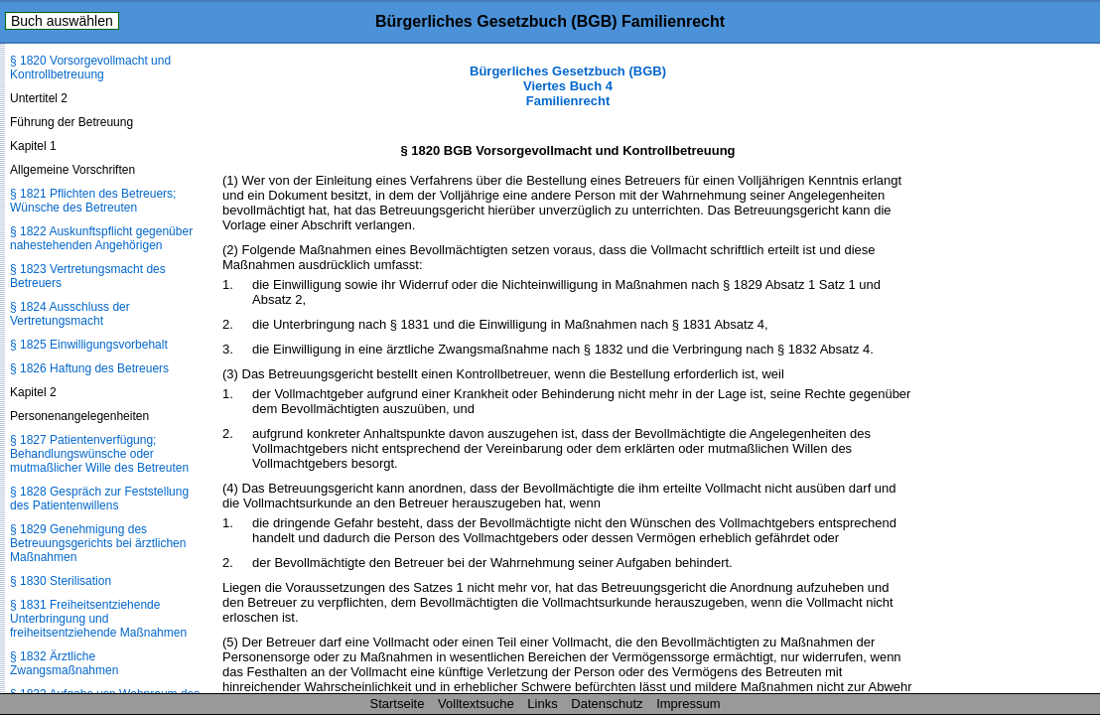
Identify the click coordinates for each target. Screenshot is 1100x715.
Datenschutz (606, 703)
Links (542, 703)
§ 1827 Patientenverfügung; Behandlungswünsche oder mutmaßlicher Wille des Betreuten (99, 454)
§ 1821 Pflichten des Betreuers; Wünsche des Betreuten (93, 200)
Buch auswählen (62, 21)
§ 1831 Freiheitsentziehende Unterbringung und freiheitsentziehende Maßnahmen (98, 619)
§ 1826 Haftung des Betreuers (89, 368)
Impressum (688, 703)
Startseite (397, 703)
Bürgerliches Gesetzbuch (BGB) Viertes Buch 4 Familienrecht (568, 86)
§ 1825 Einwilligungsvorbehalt (89, 345)
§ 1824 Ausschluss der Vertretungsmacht (70, 314)
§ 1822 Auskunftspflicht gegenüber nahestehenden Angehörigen (101, 238)
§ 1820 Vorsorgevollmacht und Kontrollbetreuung (90, 67)
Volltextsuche (476, 703)
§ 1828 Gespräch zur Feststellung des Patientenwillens (99, 498)
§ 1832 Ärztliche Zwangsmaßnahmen (64, 663)
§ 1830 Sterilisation (60, 581)
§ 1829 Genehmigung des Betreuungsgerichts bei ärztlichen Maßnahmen (98, 543)
